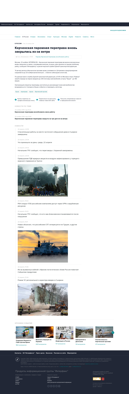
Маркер (17, 382)
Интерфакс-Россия (39, 24)
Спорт (49, 37)
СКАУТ (17, 380)
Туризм (57, 24)
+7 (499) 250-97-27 (76, 366)
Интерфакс (64, 30)
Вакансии (49, 353)
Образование (75, 24)
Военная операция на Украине (43, 340)
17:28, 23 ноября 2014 (28, 43)
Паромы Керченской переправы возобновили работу (52, 57)
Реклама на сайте (60, 353)
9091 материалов (41, 344)
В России (25, 37)
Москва (64, 37)
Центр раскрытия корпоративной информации (59, 382)
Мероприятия (85, 24)
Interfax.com (29, 24)
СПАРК (17, 377)
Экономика (41, 37)
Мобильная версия (6, 24)
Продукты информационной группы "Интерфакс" (41, 371)
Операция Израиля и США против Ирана (23, 341)
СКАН (48, 379)
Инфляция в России (63, 341)
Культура (56, 37)
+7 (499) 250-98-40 (63, 366)
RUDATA (49, 380)
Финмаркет (50, 24)
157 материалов (60, 344)
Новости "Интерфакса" (53, 377)
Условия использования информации (102, 383)
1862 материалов (21, 345)
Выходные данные (97, 385)
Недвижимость (65, 24)
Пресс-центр (40, 353)
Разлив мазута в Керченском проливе (103, 340)
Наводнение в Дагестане (81, 340)
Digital (71, 37)
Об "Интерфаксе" (19, 24)
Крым (17, 91)
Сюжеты (86, 37)
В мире (33, 37)
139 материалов (80, 344)
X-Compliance (18, 379)
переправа (24, 91)
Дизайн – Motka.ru (97, 386)
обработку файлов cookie (91, 364)
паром (31, 91)
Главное (17, 37)
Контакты (18, 353)
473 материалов (100, 344)
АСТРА (17, 384)
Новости (78, 37)
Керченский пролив (41, 91)
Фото (92, 37)
